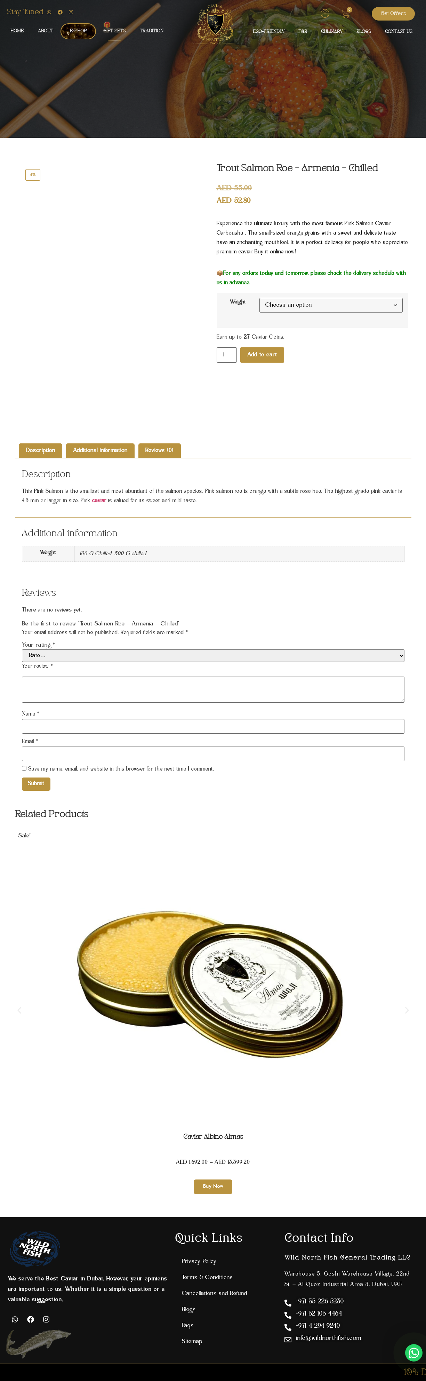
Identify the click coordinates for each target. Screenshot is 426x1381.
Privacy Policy (199, 1261)
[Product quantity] (227, 355)
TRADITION (151, 31)
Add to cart (262, 355)
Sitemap (192, 1341)
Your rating (38, 645)
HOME (17, 31)
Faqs (188, 1325)
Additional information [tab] (100, 450)
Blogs (189, 1309)
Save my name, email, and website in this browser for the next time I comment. (121, 769)
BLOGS (363, 32)
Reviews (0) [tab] (159, 450)
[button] (19, 1010)
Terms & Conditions (207, 1277)
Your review (37, 666)
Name (31, 714)
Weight (238, 302)
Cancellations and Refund (214, 1293)
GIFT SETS (114, 31)
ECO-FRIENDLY (268, 32)
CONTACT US (398, 32)
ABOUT (45, 31)
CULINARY (332, 32)
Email (30, 741)
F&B (302, 32)
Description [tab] (40, 450)
